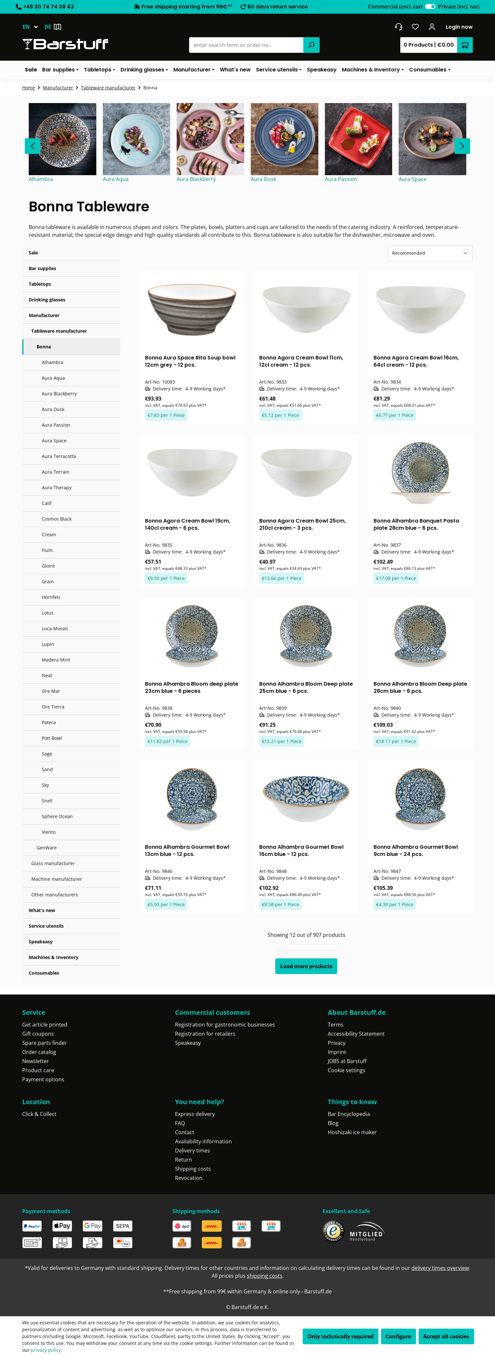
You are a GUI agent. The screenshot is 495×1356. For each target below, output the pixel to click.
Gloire (48, 566)
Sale (33, 253)
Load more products (306, 966)
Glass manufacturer (53, 863)
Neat (47, 675)
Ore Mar (51, 691)
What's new (42, 910)
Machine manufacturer (56, 879)
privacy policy (46, 1350)
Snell (47, 801)
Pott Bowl (52, 738)
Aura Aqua (53, 378)
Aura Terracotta (59, 456)
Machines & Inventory (53, 957)
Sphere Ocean (57, 816)
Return (183, 1159)
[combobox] (246, 45)
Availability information (203, 1141)
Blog (333, 1123)
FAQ (180, 1123)
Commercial (395, 6)
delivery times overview (440, 1268)
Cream (49, 534)
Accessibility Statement (356, 1033)
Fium (47, 550)
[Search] (311, 45)
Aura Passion (56, 425)
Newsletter (35, 1061)
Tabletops (40, 284)
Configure (398, 1336)
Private (458, 6)
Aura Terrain (56, 472)
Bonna (44, 346)
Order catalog (39, 1052)
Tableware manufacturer (59, 331)
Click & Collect (39, 1114)
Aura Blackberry (59, 393)
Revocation (188, 1177)
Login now (459, 27)
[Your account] (432, 27)
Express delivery (195, 1114)
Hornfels (51, 597)
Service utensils (46, 926)
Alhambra (52, 362)
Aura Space (54, 440)
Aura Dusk (53, 409)
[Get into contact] (398, 27)
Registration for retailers (205, 1033)
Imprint (337, 1052)
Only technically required (341, 1336)
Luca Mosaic (55, 628)
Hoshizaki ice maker (352, 1132)
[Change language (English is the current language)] (33, 27)
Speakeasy (41, 941)
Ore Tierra (53, 707)
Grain (48, 581)
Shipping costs (193, 1168)
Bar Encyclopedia (349, 1114)
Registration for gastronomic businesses (225, 1024)
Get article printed (44, 1024)
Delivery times (192, 1150)
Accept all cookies (446, 1336)
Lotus (48, 613)
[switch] (430, 6)
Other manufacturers (54, 894)
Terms (335, 1024)
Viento (49, 832)
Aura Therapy (57, 487)
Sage (47, 754)
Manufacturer (44, 315)
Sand (47, 769)
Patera (49, 722)
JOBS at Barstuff (347, 1061)
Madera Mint (56, 660)
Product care (38, 1070)
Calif (47, 503)
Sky (45, 785)
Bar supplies (42, 268)
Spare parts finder (44, 1042)
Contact (184, 1132)
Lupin (48, 644)
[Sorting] (430, 253)
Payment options (43, 1079)
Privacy (336, 1042)
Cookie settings (346, 1070)
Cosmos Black (57, 519)
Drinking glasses (47, 300)
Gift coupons (38, 1033)
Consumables (44, 973)
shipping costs (264, 1275)
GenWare (47, 848)
